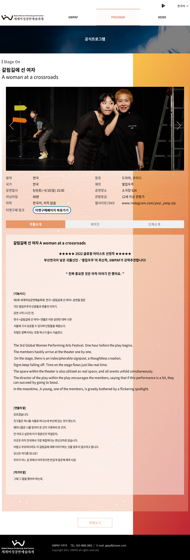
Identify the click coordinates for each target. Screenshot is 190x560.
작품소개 (36, 224)
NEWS (162, 17)
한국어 (183, 6)
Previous (12, 124)
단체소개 (154, 224)
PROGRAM (118, 17)
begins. (128, 345)
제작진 (95, 224)
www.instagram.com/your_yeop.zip (149, 203)
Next (176, 124)
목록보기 (95, 522)
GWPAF (73, 17)
